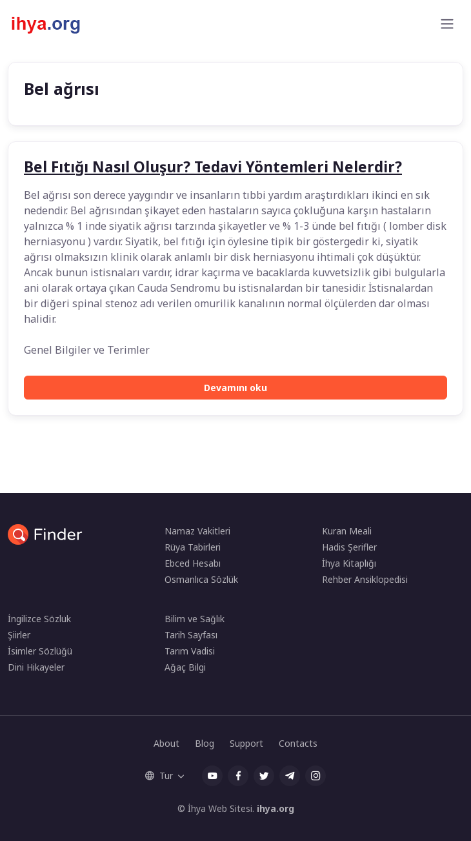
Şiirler (19, 635)
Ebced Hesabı (193, 563)
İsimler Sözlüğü (40, 651)
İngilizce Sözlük (39, 619)
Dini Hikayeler (36, 667)
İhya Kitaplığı (349, 563)
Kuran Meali (347, 531)
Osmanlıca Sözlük (201, 579)
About (166, 743)
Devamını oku (235, 387)
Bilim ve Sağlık (195, 619)
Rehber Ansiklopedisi (365, 579)
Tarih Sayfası (191, 635)
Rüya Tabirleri (193, 547)
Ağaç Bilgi (185, 667)
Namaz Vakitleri (197, 531)
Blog (204, 743)
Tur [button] (159, 775)
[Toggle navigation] (447, 23)
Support (246, 743)
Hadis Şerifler (349, 547)
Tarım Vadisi (190, 651)
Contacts (298, 743)
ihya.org (275, 808)
